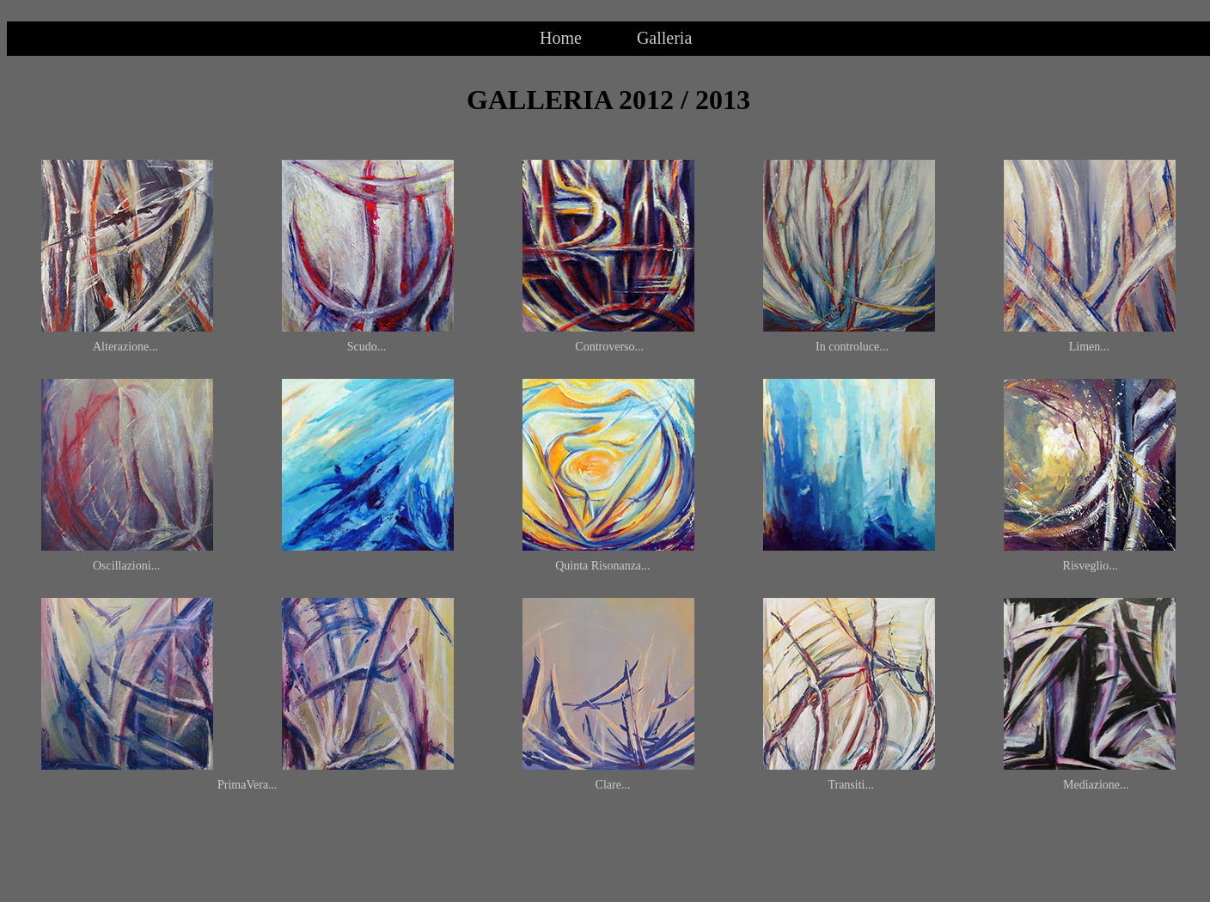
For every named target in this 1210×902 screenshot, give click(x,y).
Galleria (664, 37)
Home (561, 37)
